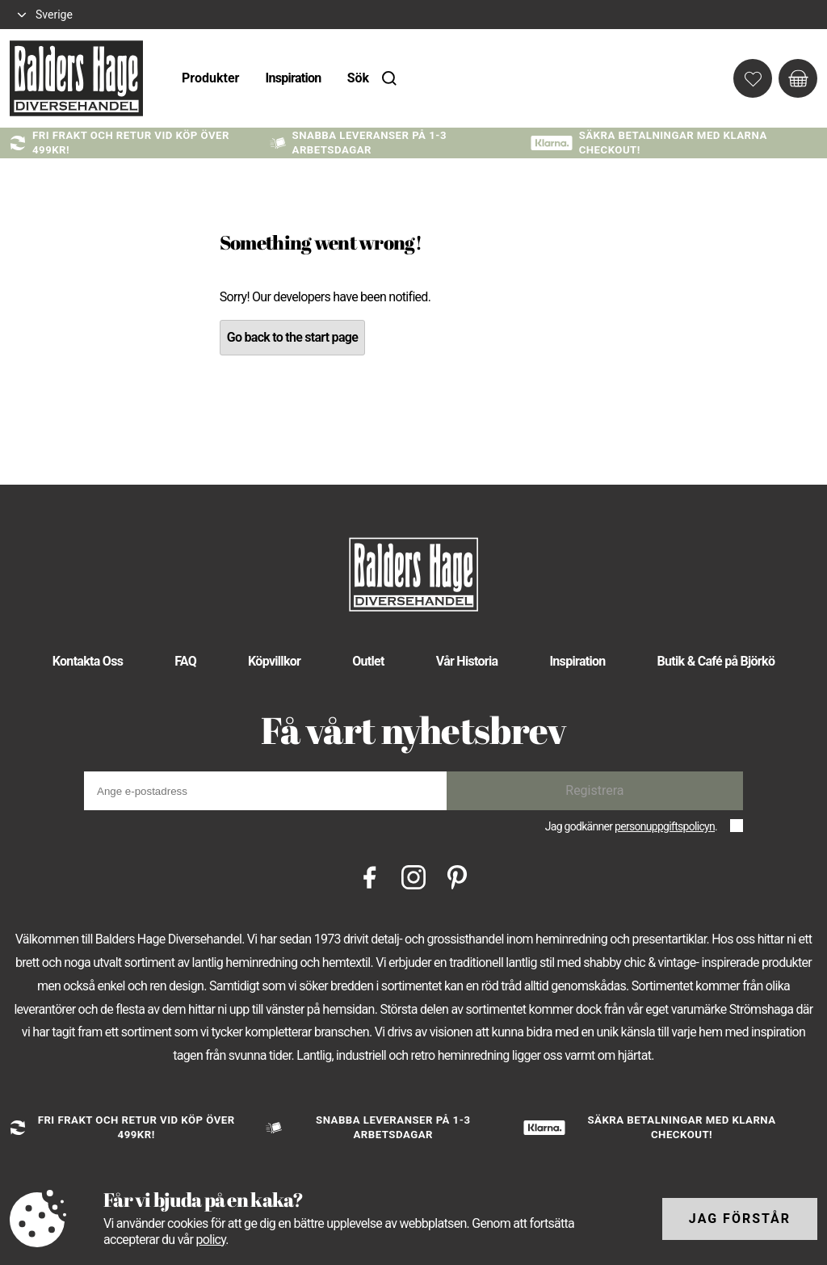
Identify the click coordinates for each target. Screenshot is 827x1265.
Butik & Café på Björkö (716, 661)
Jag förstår (740, 1218)
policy (210, 1239)
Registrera (594, 790)
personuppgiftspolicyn (665, 826)
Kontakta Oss (87, 661)
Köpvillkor (274, 661)
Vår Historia (467, 661)
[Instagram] (413, 876)
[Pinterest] (457, 876)
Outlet (368, 661)
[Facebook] (370, 876)
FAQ (185, 661)
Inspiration (293, 78)
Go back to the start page (292, 337)
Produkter (210, 78)
